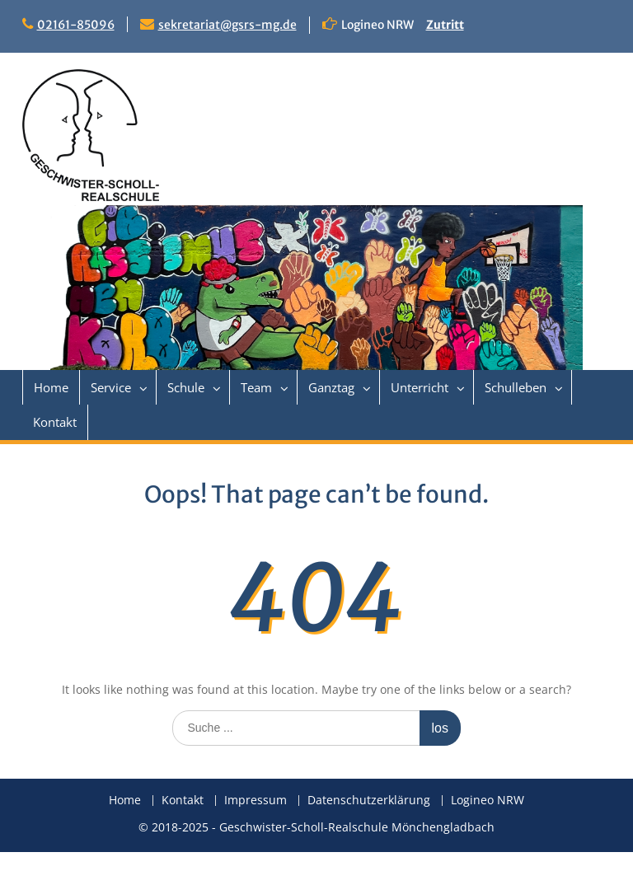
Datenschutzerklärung (368, 800)
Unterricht (419, 387)
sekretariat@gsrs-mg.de (227, 24)
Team (256, 387)
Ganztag (331, 387)
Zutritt (445, 24)
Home (51, 387)
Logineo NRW (487, 800)
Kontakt (55, 422)
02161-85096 (76, 24)
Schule (185, 387)
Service (111, 387)
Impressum (255, 800)
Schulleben (515, 387)
